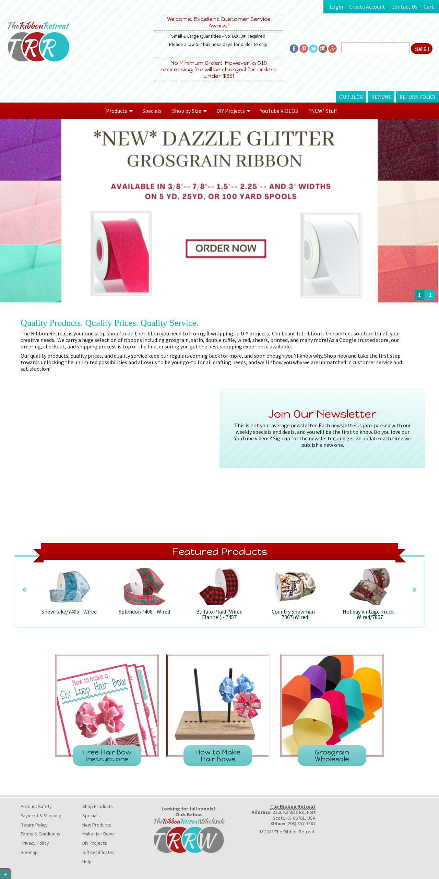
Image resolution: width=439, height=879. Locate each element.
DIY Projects (94, 843)
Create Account (367, 6)
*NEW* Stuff (323, 110)
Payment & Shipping (41, 815)
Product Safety (36, 806)
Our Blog (351, 97)
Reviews (381, 97)
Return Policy (418, 97)
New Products (96, 825)
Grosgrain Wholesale (332, 755)
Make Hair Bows (98, 834)
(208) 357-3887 (301, 823)
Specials (152, 110)
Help (87, 861)
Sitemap (29, 852)
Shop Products (97, 806)
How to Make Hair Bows (217, 755)
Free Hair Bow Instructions (107, 755)
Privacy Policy (35, 843)
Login (336, 6)
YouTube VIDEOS (279, 110)
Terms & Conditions (40, 834)
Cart (429, 6)
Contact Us (404, 6)
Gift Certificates (98, 852)
